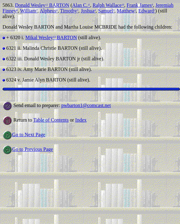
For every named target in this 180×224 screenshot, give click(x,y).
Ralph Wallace (108, 5)
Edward (146, 10)
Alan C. (81, 5)
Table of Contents (51, 120)
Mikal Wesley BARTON (51, 37)
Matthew (126, 10)
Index (81, 120)
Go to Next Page (23, 134)
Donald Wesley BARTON (42, 5)
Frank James (140, 5)
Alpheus (49, 10)
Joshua (88, 10)
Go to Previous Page (27, 149)
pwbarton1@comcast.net (86, 105)
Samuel (106, 10)
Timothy (69, 10)
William (28, 10)
